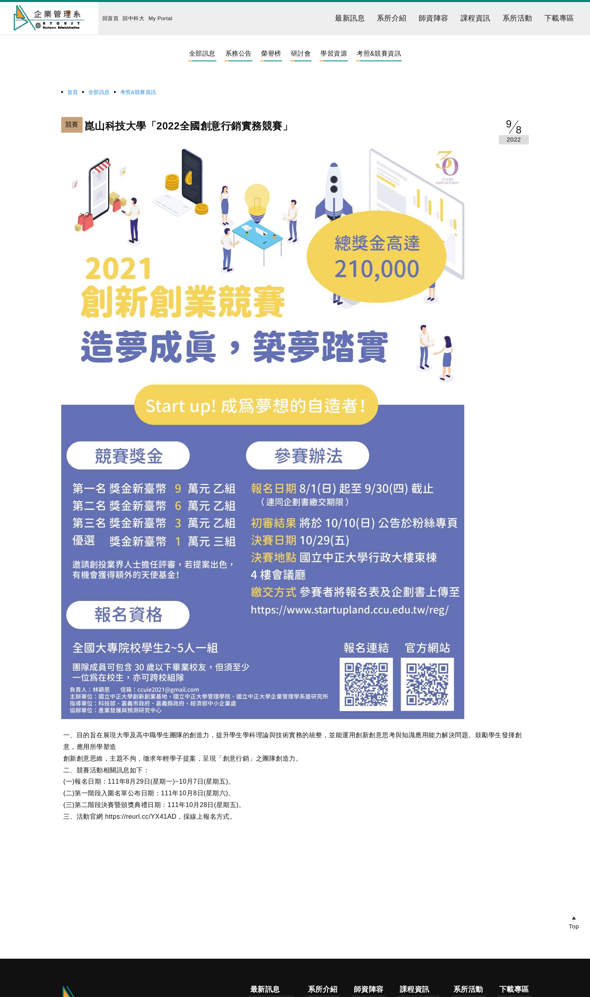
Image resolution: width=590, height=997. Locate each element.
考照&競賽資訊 (379, 53)
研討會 (301, 53)
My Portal (160, 18)
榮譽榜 (271, 53)
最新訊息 (350, 18)
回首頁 (110, 18)
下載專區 (559, 18)
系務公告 (238, 53)
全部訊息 (202, 53)
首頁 (72, 92)
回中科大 (133, 18)
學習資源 (333, 53)
